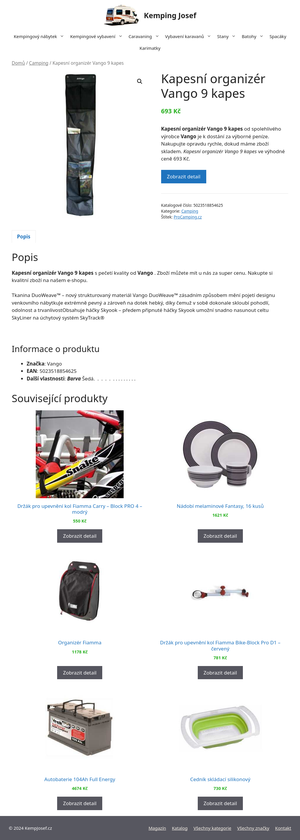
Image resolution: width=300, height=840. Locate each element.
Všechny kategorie (212, 828)
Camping (38, 63)
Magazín (157, 828)
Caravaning (145, 36)
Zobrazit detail (183, 176)
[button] (139, 81)
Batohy (254, 36)
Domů (18, 63)
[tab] (24, 236)
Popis (23, 236)
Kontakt (283, 828)
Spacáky (278, 36)
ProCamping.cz (188, 217)
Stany (228, 36)
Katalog (180, 828)
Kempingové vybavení (97, 36)
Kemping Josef (170, 15)
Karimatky (149, 48)
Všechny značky (253, 828)
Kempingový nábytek (40, 36)
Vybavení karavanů (189, 36)
